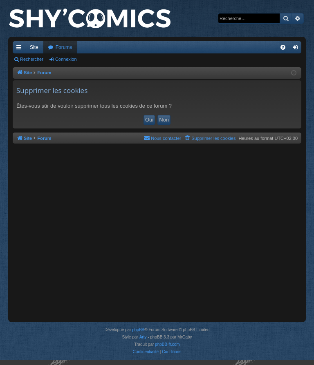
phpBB (138, 329)
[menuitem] (283, 47)
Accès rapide (20, 48)
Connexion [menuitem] (297, 48)
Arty (143, 337)
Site (34, 47)
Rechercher (31, 59)
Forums (64, 47)
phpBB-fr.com (167, 344)
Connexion (66, 59)
